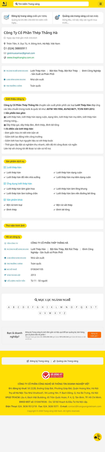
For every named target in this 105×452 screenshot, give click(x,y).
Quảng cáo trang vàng (80, 15)
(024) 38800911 (17, 48)
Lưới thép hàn (14, 167)
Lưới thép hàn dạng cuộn (69, 172)
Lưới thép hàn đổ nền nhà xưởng (23, 177)
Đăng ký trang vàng (29, 15)
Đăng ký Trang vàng (39, 361)
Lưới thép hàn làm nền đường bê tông (75, 193)
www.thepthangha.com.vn (20, 57)
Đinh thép (12, 209)
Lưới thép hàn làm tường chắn (22, 193)
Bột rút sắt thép (64, 204)
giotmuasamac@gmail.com (21, 53)
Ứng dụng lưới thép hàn (19, 183)
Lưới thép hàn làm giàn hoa (21, 188)
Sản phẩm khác (15, 199)
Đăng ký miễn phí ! (94, 334)
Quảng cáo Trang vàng (67, 361)
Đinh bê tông (63, 209)
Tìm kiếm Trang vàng (28, 3)
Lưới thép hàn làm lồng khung (71, 188)
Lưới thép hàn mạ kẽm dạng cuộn (73, 177)
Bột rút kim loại (14, 204)
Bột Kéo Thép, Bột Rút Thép (64, 70)
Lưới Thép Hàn (37, 70)
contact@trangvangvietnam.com (84, 406)
